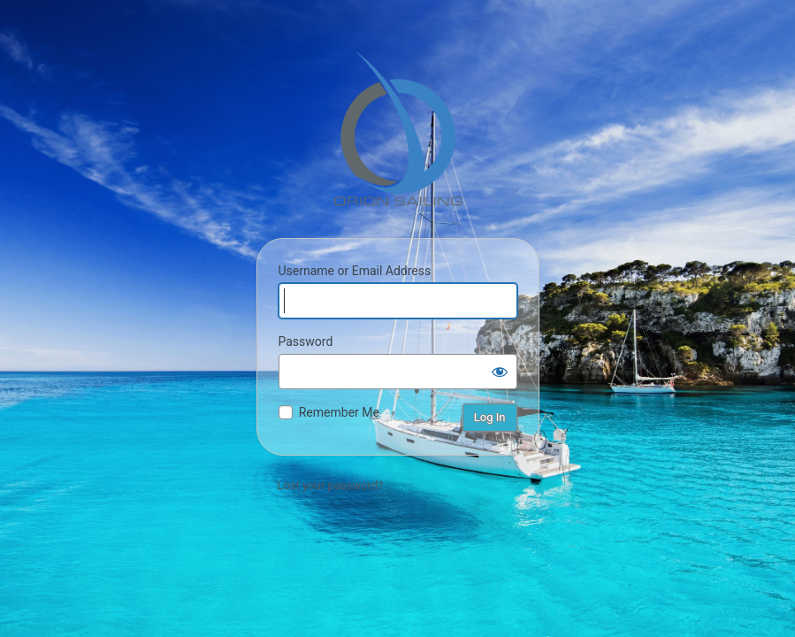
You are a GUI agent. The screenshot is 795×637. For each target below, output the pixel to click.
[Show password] (499, 371)
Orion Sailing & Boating (398, 128)
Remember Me (339, 412)
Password (306, 341)
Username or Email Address (355, 271)
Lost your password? (331, 485)
